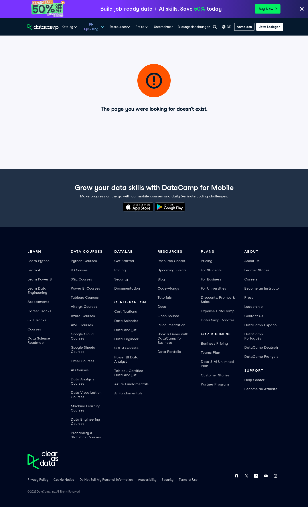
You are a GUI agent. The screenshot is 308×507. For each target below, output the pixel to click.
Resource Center (171, 261)
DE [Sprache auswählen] (226, 27)
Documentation (127, 288)
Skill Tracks (37, 320)
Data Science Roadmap (39, 340)
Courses (34, 329)
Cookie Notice (63, 479)
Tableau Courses (85, 297)
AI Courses (80, 370)
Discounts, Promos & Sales (218, 299)
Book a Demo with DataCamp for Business (173, 338)
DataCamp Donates (218, 320)
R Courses (79, 270)
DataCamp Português (253, 336)
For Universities (213, 288)
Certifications (125, 311)
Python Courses (84, 261)
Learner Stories (256, 270)
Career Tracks (39, 311)
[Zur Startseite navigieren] (43, 27)
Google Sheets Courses (83, 349)
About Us (252, 261)
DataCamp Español (260, 325)
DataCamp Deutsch (261, 347)
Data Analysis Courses (82, 381)
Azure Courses (83, 316)
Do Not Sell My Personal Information (106, 479)
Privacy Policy (38, 479)
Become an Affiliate (260, 389)
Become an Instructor (262, 288)
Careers (251, 279)
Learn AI (34, 270)
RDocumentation (171, 325)
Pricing (120, 270)
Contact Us (253, 316)
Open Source (168, 316)
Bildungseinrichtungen (194, 27)
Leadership (253, 306)
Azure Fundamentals (131, 384)
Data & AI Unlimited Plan (217, 364)
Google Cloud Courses (82, 336)
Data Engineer (126, 339)
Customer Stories (215, 375)
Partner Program (215, 384)
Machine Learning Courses (86, 408)
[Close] (301, 9)
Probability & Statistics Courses (86, 435)
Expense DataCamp (218, 311)
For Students (211, 270)
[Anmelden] (244, 27)
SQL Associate (126, 348)
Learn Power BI (40, 279)
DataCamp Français (261, 356)
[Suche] (214, 27)
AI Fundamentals (128, 393)
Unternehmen (163, 27)
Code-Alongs (168, 288)
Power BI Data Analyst (126, 359)
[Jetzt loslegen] (269, 27)
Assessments (38, 302)
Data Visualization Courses (86, 394)
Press (248, 297)
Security (121, 279)
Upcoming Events (172, 270)
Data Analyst (125, 330)
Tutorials (165, 297)
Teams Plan (210, 352)
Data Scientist (126, 321)
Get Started (124, 261)
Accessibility (147, 479)
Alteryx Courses (84, 306)
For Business (211, 279)
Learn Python (38, 261)
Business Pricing (214, 343)
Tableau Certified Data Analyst (128, 373)
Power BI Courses (85, 288)
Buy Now (268, 9)
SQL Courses (81, 279)
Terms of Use (188, 479)
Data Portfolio (169, 352)
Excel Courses (82, 361)
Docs (162, 306)
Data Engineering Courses (85, 421)
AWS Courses (82, 325)
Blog (161, 279)
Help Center (254, 380)
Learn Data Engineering (37, 290)
